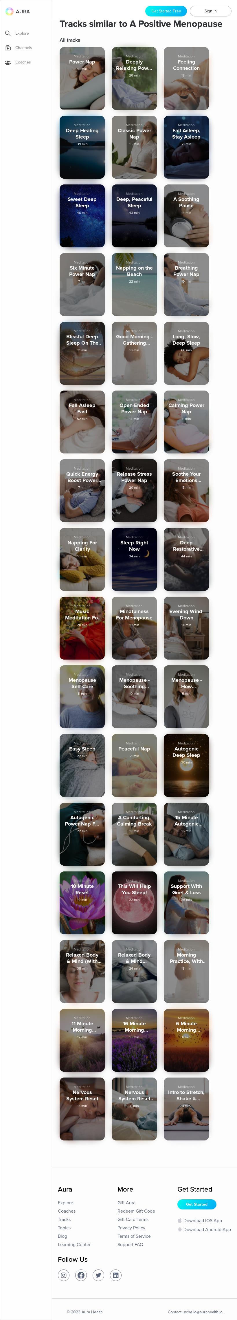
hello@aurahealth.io (205, 1312)
